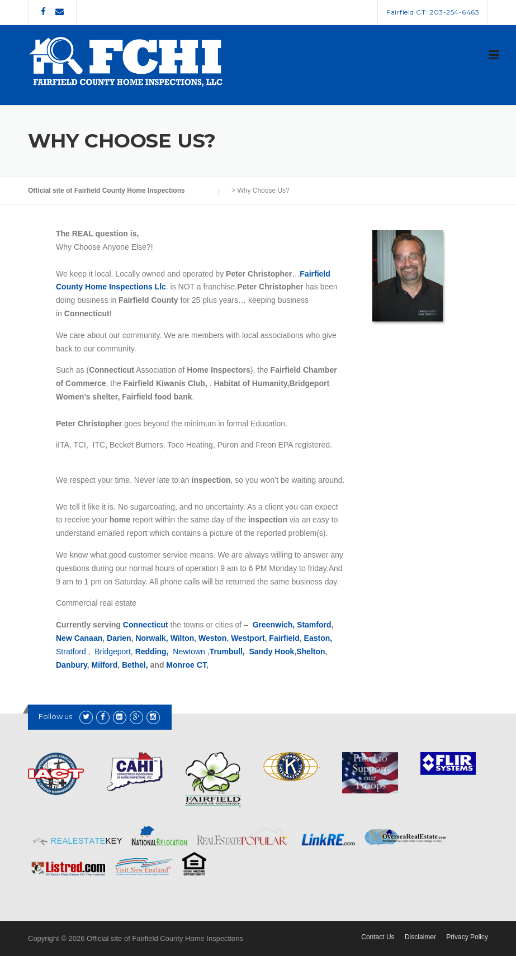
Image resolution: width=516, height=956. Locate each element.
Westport (247, 638)
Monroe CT (186, 664)
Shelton (310, 651)
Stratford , (74, 651)
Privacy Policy (467, 937)
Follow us (55, 716)
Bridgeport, (113, 651)
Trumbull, (228, 651)
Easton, (319, 638)
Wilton (183, 638)
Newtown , (191, 651)
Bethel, (136, 664)
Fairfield (284, 638)
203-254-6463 (454, 12)
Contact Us (377, 937)
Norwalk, (151, 638)
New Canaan (79, 638)
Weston (212, 638)
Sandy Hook (271, 651)
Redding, (152, 651)
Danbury (71, 664)
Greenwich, (274, 624)
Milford (105, 664)
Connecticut (145, 624)
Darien (119, 638)
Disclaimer (420, 937)
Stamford (314, 624)
